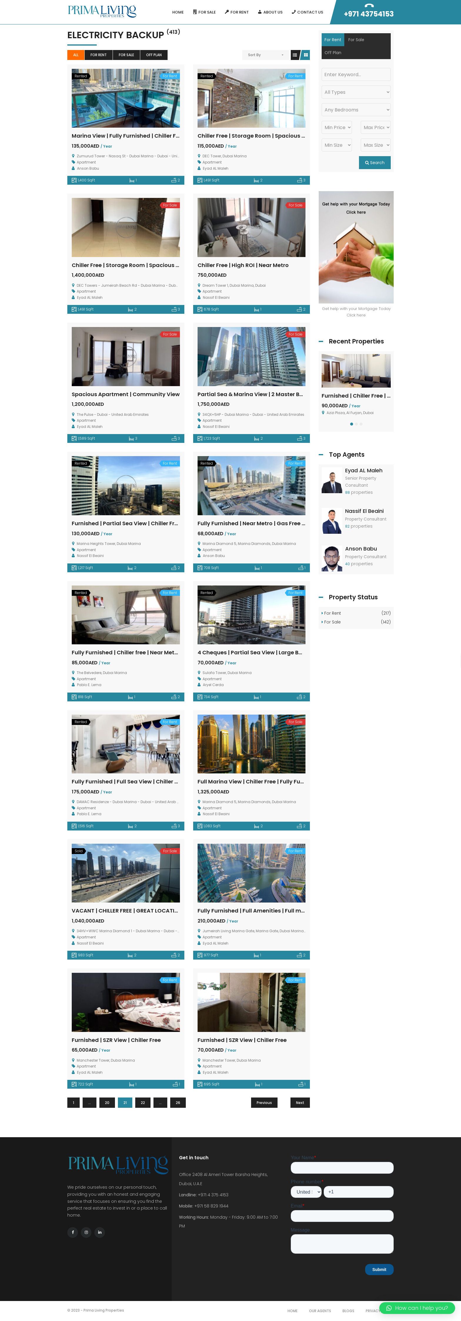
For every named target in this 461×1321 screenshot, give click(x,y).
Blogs (348, 1310)
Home (293, 1310)
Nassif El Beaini (364, 511)
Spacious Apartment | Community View (126, 394)
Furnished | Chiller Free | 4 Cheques (369, 395)
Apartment (86, 162)
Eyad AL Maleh (364, 470)
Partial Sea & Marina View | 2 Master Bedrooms (261, 394)
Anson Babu (361, 548)
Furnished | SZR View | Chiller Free (116, 1040)
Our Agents (320, 1310)
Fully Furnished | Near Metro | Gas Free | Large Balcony (270, 523)
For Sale (126, 54)
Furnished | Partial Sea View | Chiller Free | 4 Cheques (143, 523)
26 (178, 1102)
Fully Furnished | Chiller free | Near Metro (126, 652)
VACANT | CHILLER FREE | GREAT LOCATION (127, 910)
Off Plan (154, 54)
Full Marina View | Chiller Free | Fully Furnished (259, 781)
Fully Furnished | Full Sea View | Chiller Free (129, 781)
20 (107, 1102)
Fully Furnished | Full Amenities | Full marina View (264, 910)
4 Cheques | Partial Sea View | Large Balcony (257, 652)
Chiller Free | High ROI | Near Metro (243, 265)
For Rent (99, 54)
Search (375, 163)
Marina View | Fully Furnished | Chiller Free (128, 135)
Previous (264, 1102)
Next (300, 1102)
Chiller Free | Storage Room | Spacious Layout (259, 135)
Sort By (254, 54)
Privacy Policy (380, 1310)
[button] (351, 424)
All (75, 54)
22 (143, 1102)
